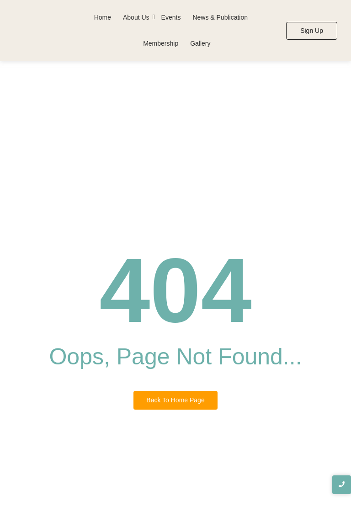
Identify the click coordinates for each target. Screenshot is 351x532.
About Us (136, 17)
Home (102, 17)
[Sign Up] (311, 31)
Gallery (200, 43)
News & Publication (220, 17)
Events (171, 17)
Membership (160, 43)
